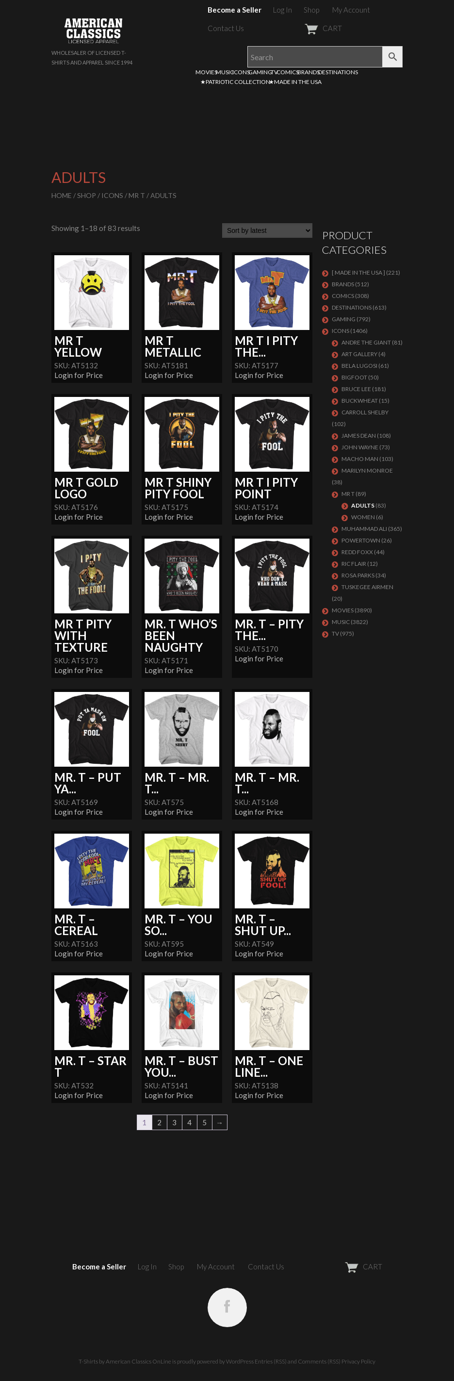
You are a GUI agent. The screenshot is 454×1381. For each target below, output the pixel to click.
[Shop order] (267, 230)
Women (363, 517)
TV (274, 72)
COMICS (287, 72)
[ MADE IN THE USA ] (358, 272)
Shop (311, 9)
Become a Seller (234, 9)
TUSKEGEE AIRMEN (367, 587)
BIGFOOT (354, 377)
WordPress (240, 1361)
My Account (351, 9)
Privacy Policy (358, 1361)
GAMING (260, 72)
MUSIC (225, 72)
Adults (362, 505)
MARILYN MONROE (367, 470)
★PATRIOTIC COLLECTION (235, 81)
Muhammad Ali (364, 528)
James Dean (358, 435)
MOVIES (206, 72)
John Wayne (359, 447)
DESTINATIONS (338, 72)
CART (299, 28)
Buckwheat (359, 400)
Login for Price (78, 375)
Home (61, 195)
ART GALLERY (359, 354)
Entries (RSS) (271, 1361)
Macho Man (359, 458)
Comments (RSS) (319, 1361)
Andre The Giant (366, 342)
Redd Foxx (357, 552)
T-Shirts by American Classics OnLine (125, 1361)
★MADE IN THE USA (295, 81)
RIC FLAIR (353, 563)
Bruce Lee (356, 389)
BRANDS (308, 72)
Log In (282, 9)
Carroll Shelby (365, 412)
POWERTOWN (360, 540)
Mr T (137, 195)
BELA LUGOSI (359, 365)
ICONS (241, 72)
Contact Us (226, 28)
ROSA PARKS (357, 575)
